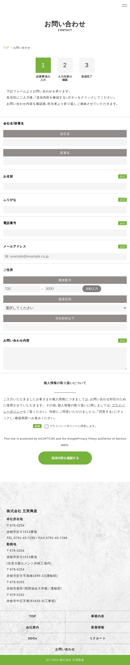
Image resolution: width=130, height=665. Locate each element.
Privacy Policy (87, 438)
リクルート (97, 638)
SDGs (32, 638)
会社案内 (32, 627)
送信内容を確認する (65, 458)
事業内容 (97, 616)
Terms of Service (114, 438)
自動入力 (92, 288)
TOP (32, 616)
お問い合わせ (65, 649)
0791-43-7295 (24, 538)
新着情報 (97, 627)
